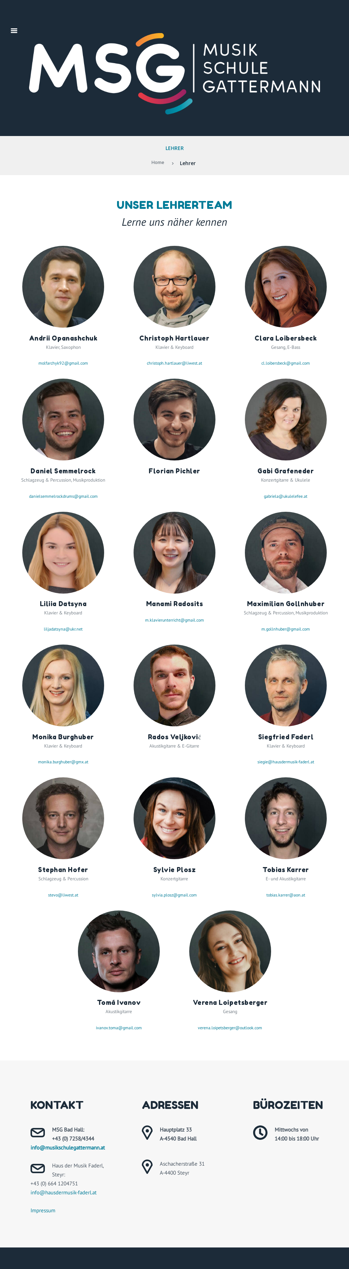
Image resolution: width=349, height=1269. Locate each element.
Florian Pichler (174, 471)
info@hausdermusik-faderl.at (64, 1192)
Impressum (43, 1210)
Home (157, 163)
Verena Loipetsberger (230, 1002)
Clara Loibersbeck (286, 338)
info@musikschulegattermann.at (68, 1147)
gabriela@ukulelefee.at (285, 496)
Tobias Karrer (286, 869)
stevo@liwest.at (63, 895)
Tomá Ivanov (118, 1002)
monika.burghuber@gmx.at (63, 762)
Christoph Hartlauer (174, 338)
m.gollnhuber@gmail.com (285, 629)
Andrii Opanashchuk (63, 338)
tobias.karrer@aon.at (285, 895)
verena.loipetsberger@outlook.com (230, 1028)
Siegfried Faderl (286, 736)
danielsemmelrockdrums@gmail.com (63, 496)
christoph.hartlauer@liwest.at (174, 363)
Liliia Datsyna (63, 603)
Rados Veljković (174, 736)
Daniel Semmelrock (63, 471)
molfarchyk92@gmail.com (63, 363)
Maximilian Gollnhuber (285, 603)
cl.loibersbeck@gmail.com (285, 363)
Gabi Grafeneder (286, 471)
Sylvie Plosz (174, 869)
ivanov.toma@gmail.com (119, 1028)
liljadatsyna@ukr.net (63, 629)
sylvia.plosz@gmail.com (174, 895)
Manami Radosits (174, 603)
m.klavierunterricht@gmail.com (174, 620)
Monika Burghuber (63, 736)
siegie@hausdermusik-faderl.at (285, 762)
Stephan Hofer (63, 869)
